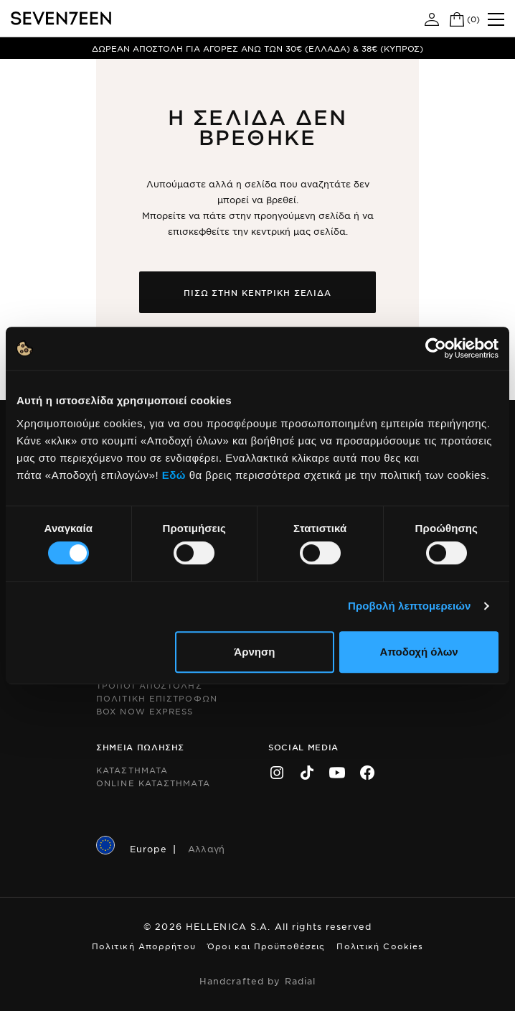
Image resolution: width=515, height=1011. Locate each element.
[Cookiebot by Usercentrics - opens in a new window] (436, 348)
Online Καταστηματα (153, 783)
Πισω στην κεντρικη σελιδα (257, 292)
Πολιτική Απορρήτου (144, 946)
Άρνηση (254, 652)
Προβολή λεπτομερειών (409, 606)
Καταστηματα (132, 770)
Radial (300, 981)
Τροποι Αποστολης (149, 685)
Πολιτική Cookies (379, 946)
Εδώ (174, 475)
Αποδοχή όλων (419, 652)
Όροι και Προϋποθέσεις (266, 946)
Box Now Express (145, 711)
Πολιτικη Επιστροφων (156, 698)
